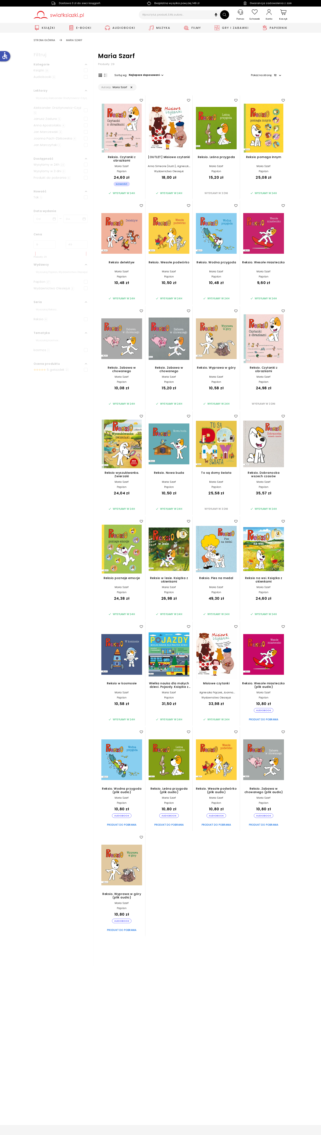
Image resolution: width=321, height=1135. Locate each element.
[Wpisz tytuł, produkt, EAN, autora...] (184, 14)
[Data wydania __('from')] (46, 219)
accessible (5, 56)
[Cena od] (44, 244)
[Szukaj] (224, 14)
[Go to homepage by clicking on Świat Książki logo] (59, 15)
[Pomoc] (240, 14)
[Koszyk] (283, 14)
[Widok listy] (105, 75)
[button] (216, 15)
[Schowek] (255, 14)
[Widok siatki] (99, 75)
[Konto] (269, 14)
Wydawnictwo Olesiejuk (169, 172)
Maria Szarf (122, 166)
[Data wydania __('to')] (75, 219)
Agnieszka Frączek (210, 693)
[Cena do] (77, 244)
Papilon (122, 172)
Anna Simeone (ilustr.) (162, 166)
